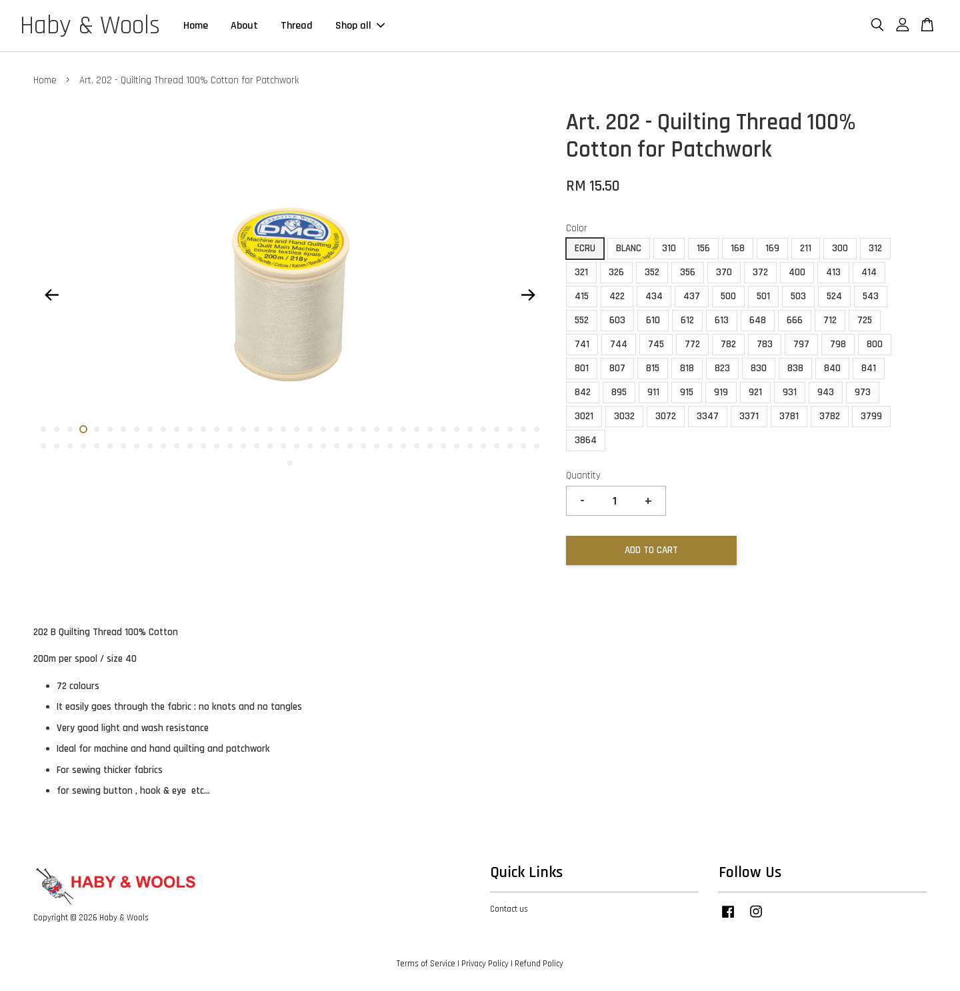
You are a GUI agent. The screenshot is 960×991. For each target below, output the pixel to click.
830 (759, 368)
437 (691, 296)
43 (97, 446)
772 (692, 344)
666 (795, 320)
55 (257, 446)
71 (470, 446)
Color (576, 228)
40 (57, 446)
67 (417, 446)
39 (43, 446)
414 (869, 272)
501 (763, 296)
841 (868, 368)
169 (772, 248)
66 (403, 446)
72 (483, 446)
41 (70, 446)
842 (583, 392)
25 (363, 429)
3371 (749, 416)
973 (863, 392)
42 (83, 446)
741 (582, 344)
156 (703, 248)
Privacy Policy (485, 963)
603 (617, 320)
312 (875, 248)
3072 (665, 416)
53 (230, 446)
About (244, 26)
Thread (297, 26)
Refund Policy (539, 963)
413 (833, 272)
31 (443, 429)
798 (838, 344)
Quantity (583, 475)
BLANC (628, 248)
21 (310, 429)
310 (669, 248)
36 (510, 429)
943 (825, 392)
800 (875, 344)
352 (652, 272)
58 (297, 446)
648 (757, 320)
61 (337, 446)
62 (350, 446)
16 (243, 429)
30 (430, 429)
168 (738, 248)
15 (230, 429)
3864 (586, 440)
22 (323, 429)
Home (195, 26)
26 (377, 429)
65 (390, 446)
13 (203, 429)
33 (470, 429)
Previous (51, 295)
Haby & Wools (90, 26)
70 (457, 446)
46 (137, 446)
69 (443, 446)
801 (582, 368)
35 (497, 429)
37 (523, 429)
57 (283, 446)
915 (686, 392)
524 (834, 296)
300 (840, 248)
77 (290, 463)
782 (728, 344)
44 (110, 446)
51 (203, 446)
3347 (708, 416)
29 (417, 429)
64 (377, 446)
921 (755, 392)
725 (864, 320)
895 (619, 392)
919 (721, 392)
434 (654, 296)
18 (270, 429)
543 (871, 296)
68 (430, 446)
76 (537, 446)
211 (805, 248)
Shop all (360, 26)
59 (310, 446)
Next (528, 295)
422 (617, 296)
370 (724, 272)
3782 (829, 416)
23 (337, 429)
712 (830, 320)
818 (687, 368)
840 (832, 368)
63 (363, 446)
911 (653, 392)
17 (257, 429)
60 (323, 446)
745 (656, 344)
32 (457, 429)
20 (297, 429)
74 (510, 446)
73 (497, 446)
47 (150, 446)
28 (403, 429)
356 (687, 272)
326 (616, 272)
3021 (584, 416)
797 (801, 344)
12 (190, 429)
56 (270, 446)
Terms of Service (426, 963)
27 (390, 429)
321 (581, 272)
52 (217, 446)
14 (217, 429)
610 (653, 320)
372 (760, 272)
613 (722, 320)
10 (163, 429)
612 (687, 320)
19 (283, 429)
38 (537, 429)
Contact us (509, 909)
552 (582, 320)
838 (795, 368)
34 (483, 429)
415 (582, 296)
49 (177, 446)
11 (177, 429)
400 (797, 272)
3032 (624, 416)
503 (798, 296)
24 (350, 429)
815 (652, 368)
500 (728, 296)
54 (243, 446)
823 (722, 368)
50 (190, 446)
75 (523, 446)
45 (123, 446)
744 (618, 344)
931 (790, 392)
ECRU (585, 248)
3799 (871, 416)
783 (765, 344)
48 (163, 446)
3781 (789, 416)
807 (617, 368)
